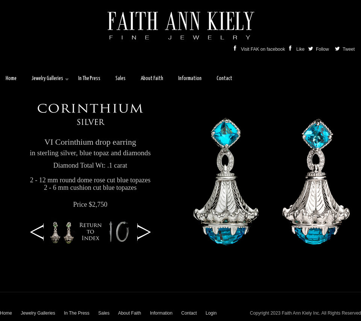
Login (211, 313)
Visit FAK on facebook (260, 49)
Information (161, 313)
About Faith (129, 313)
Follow (319, 49)
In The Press (76, 313)
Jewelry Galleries (38, 313)
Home (6, 313)
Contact (189, 313)
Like (297, 49)
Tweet (348, 49)
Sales (103, 313)
